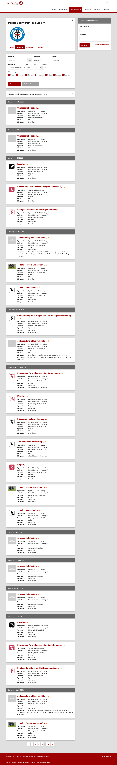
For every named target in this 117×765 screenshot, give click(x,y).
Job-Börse (97, 9)
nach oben (105, 755)
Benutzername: (85, 25)
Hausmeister (41, 755)
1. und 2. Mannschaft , (28, 286)
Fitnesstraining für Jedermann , (33, 417)
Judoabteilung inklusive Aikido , (33, 236)
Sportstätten (87, 9)
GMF (47, 755)
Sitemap (32, 755)
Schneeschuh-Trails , (28, 106)
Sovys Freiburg (11, 761)
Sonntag (67, 74)
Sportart (11, 56)
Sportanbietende (75, 9)
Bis (35, 63)
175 (48, 743)
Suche (45, 63)
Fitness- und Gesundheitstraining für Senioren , (40, 372)
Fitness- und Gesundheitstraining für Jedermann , (41, 185)
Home (54, 9)
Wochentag (12, 71)
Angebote (20, 46)
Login (107, 2)
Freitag (49, 74)
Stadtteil (54, 56)
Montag (12, 74)
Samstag (58, 74)
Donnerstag (40, 74)
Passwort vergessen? (102, 43)
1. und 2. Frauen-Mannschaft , (32, 263)
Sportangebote (63, 9)
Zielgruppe (36, 56)
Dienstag (21, 74)
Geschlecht (12, 63)
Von (27, 63)
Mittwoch (30, 74)
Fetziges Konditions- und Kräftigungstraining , (39, 208)
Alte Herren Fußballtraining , (31, 440)
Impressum (25, 755)
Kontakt (106, 9)
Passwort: (83, 33)
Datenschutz (10, 755)
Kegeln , (22, 162)
